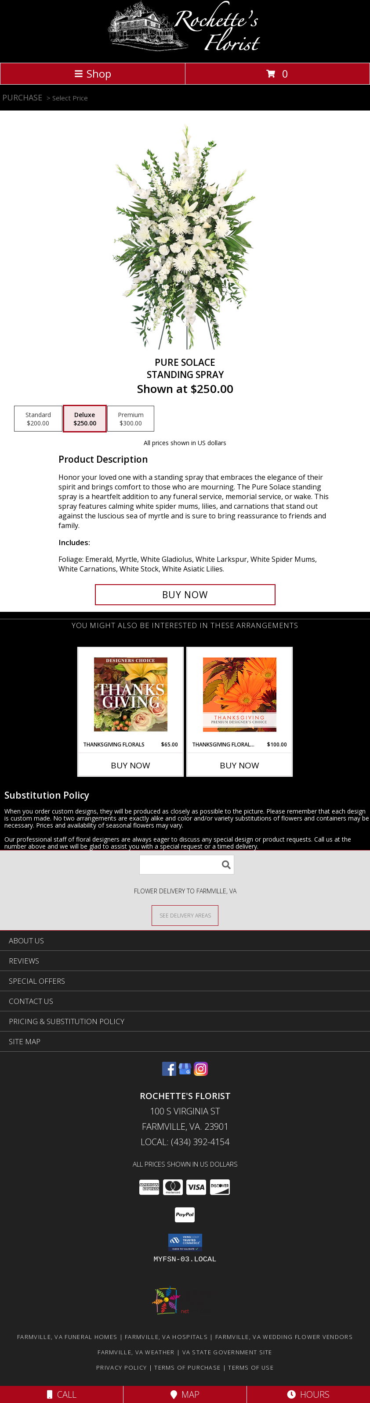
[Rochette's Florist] (185, 50)
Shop (92, 73)
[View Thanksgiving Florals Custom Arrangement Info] (130, 694)
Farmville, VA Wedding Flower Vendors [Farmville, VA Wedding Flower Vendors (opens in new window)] (284, 1337)
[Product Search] (186, 865)
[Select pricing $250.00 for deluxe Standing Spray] (84, 419)
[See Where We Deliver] (185, 915)
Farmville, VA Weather (136, 1352)
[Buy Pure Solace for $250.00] (185, 594)
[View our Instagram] (201, 1073)
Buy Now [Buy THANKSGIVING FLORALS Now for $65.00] (130, 765)
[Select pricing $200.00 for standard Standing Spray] (38, 419)
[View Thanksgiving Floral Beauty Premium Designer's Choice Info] (239, 694)
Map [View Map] (185, 1394)
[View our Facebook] (169, 1073)
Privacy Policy (121, 1367)
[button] (185, 1242)
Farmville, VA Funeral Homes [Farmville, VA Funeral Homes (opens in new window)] (67, 1337)
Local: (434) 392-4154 (185, 1142)
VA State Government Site (227, 1352)
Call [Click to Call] (61, 1394)
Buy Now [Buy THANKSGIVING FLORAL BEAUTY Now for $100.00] (239, 765)
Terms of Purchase (187, 1367)
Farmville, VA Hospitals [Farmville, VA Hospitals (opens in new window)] (166, 1337)
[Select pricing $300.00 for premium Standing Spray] (131, 419)
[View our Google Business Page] (185, 1073)
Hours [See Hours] (308, 1394)
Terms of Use (251, 1367)
